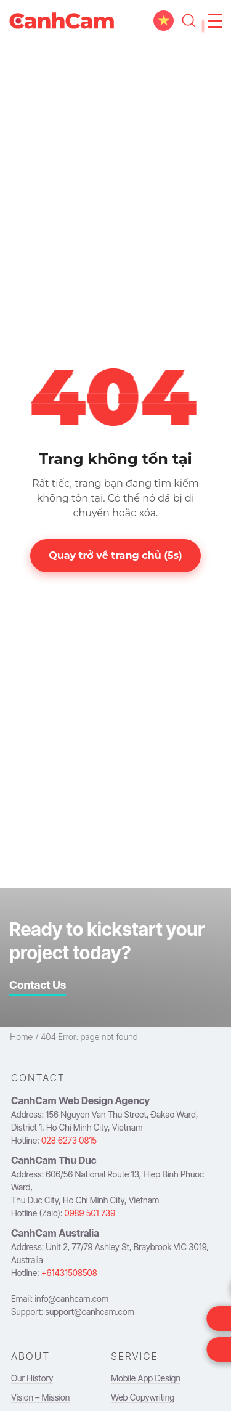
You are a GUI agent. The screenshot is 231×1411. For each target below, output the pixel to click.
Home (21, 1036)
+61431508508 (69, 1272)
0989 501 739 (90, 1213)
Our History (32, 1378)
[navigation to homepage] (61, 20)
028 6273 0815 (69, 1140)
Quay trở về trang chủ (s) (115, 555)
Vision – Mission (40, 1397)
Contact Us (37, 984)
